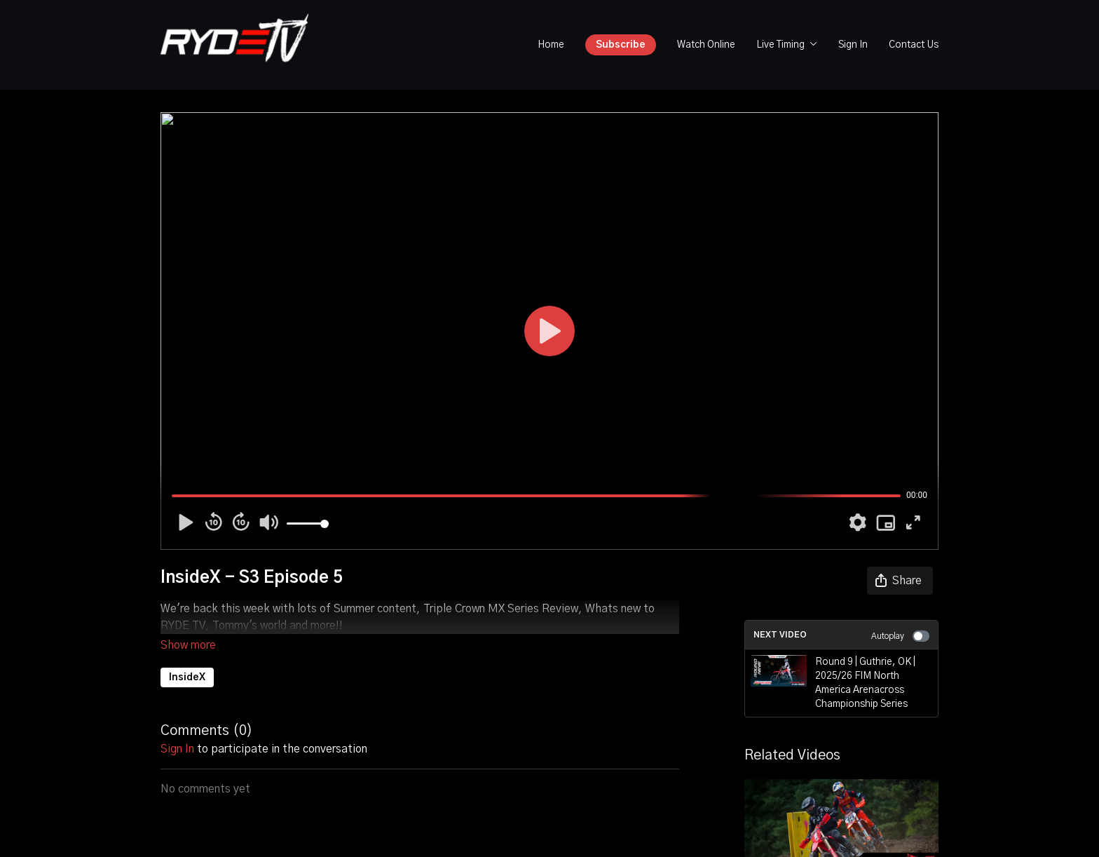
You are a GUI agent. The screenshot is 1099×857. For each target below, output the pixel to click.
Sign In (853, 45)
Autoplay (900, 636)
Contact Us (913, 45)
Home (551, 45)
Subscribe (621, 45)
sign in (177, 729)
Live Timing (786, 45)
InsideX (187, 658)
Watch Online (706, 45)
